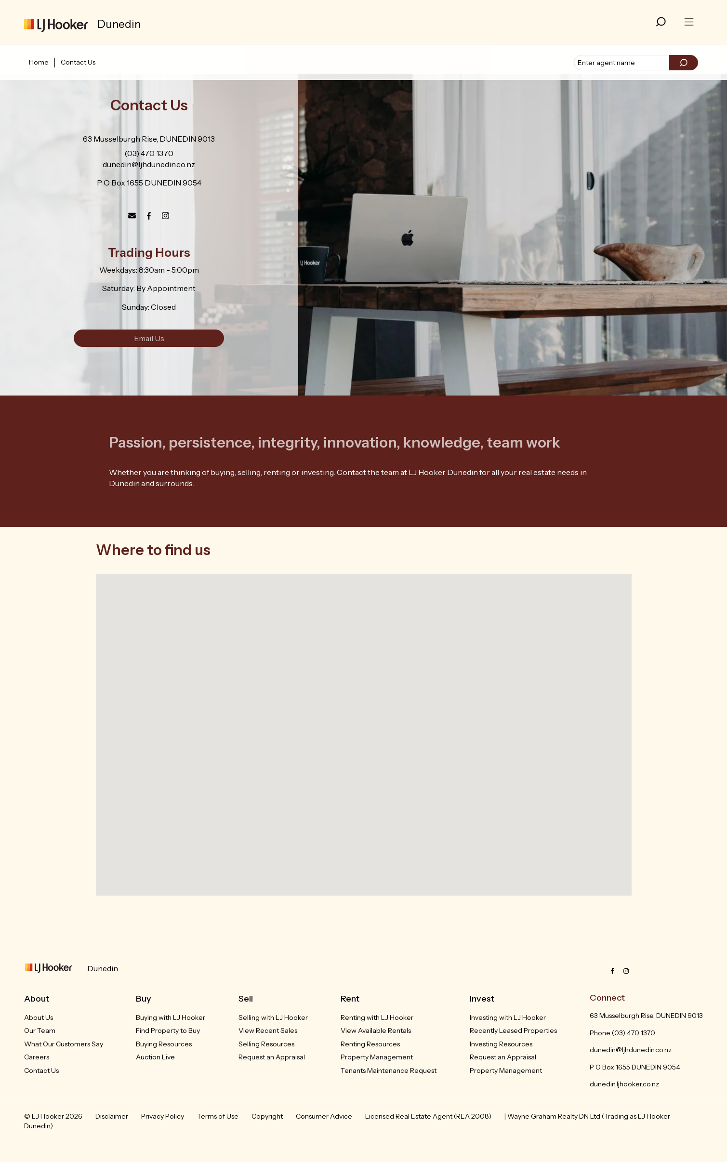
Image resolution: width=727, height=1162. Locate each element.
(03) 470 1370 (148, 153)
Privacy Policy (162, 1116)
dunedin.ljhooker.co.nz (624, 1084)
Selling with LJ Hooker (273, 1017)
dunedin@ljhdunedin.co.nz (149, 164)
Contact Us (78, 62)
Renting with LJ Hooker (377, 1017)
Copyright (267, 1116)
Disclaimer (111, 1116)
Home (39, 62)
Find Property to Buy (168, 1030)
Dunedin (102, 968)
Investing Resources (501, 1044)
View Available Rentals (376, 1030)
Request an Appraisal (271, 1057)
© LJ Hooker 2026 (53, 1116)
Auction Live (155, 1057)
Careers (36, 1057)
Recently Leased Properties (513, 1030)
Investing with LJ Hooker (508, 1017)
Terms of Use (217, 1116)
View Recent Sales (267, 1030)
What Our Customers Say (63, 1044)
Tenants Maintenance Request (388, 1070)
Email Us (149, 338)
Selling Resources (266, 1044)
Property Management (377, 1057)
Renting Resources (370, 1044)
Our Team (39, 1030)
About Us (38, 1017)
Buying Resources (164, 1044)
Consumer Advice (324, 1116)
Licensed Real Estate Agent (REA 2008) (428, 1116)
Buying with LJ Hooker (170, 1017)
